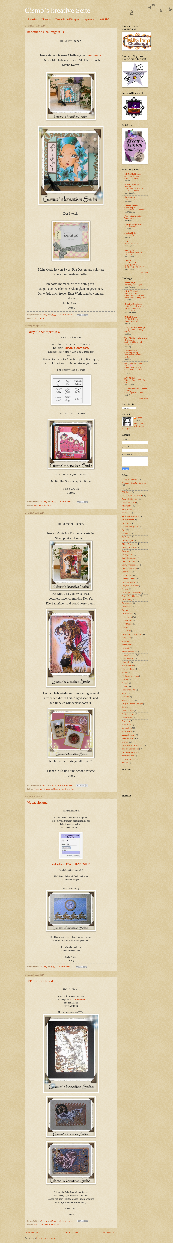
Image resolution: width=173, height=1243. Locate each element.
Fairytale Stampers (42, 505)
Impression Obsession (132, 634)
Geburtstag (127, 600)
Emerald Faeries (129, 579)
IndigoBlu (126, 638)
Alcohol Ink (127, 506)
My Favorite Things (130, 676)
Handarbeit (127, 620)
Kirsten (127, 261)
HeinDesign (127, 624)
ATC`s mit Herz (77, 999)
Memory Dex (128, 669)
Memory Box (128, 666)
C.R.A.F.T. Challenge (133, 291)
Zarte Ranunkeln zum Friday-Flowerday (133, 190)
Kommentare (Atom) (45, 1238)
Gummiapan (127, 614)
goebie (125, 763)
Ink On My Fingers (132, 174)
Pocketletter (127, 700)
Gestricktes (127, 607)
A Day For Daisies (129, 479)
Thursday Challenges (133, 285)
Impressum (89, 19)
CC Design (126, 537)
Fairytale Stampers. (76, 347)
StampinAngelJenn (133, 225)
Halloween (127, 617)
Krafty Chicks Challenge (134, 327)
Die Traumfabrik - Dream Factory (135, 390)
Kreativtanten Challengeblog (131, 352)
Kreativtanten (128, 652)
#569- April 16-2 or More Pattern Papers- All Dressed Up (134, 308)
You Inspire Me (130, 227)
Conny (139, 418)
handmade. (94, 55)
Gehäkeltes (127, 603)
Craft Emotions (128, 561)
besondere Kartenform (132, 745)
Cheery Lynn (127, 541)
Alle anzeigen (144, 272)
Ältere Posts (109, 1232)
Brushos (125, 534)
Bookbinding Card (130, 527)
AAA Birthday (130, 378)
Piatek (125, 693)
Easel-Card (126, 572)
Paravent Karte (128, 690)
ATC (123, 489)
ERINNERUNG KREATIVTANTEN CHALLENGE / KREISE (134, 265)
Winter (125, 742)
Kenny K (126, 648)
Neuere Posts (33, 1232)
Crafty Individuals (129, 568)
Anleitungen (127, 509)
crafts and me (128, 756)
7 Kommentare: (66, 315)
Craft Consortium (129, 558)
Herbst (125, 627)
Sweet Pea (39, 318)
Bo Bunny (126, 523)
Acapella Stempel (130, 499)
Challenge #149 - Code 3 (134, 393)
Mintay (125, 672)
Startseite (32, 19)
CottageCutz (127, 554)
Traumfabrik (127, 731)
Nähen (125, 683)
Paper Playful (130, 283)
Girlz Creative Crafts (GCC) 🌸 (133, 364)
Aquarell (125, 513)
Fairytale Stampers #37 (44, 332)
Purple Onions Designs (132, 704)
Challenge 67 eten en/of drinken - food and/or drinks (134, 369)
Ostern (125, 686)
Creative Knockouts (133, 304)
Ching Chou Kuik (129, 544)
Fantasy (125, 589)
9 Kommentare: (65, 785)
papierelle (129, 250)
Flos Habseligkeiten (133, 216)
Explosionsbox (128, 582)
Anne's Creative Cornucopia (131, 207)
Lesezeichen (127, 659)
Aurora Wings (128, 520)
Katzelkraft (126, 645)
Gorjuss (125, 610)
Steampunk (58, 789)
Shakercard (127, 718)
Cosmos (125, 551)
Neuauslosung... (38, 802)
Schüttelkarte (128, 714)
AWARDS (104, 19)
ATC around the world (132, 495)
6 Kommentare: (66, 1221)
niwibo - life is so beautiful (131, 186)
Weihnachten (128, 738)
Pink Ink (125, 697)
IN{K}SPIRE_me (131, 317)
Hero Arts (126, 631)
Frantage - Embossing (132, 593)
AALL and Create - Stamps (134, 483)
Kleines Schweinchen (133, 199)
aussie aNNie (130, 233)
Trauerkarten (129, 218)
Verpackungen (128, 735)
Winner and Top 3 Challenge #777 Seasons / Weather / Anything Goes (135, 295)
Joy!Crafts (126, 641)
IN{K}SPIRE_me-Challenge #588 (131, 320)
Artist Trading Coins (130, 516)
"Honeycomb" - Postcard (134, 210)
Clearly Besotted (129, 548)
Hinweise (46, 19)
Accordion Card (129, 502)
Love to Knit (129, 235)
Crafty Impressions (130, 565)
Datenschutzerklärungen (67, 19)
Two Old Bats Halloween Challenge (135, 339)
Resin (124, 707)
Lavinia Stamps (128, 655)
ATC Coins (126, 492)
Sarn (126, 241)
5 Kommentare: (65, 967)
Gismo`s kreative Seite (57, 10)
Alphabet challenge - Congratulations (133, 177)
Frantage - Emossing (43, 789)
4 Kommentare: (66, 502)
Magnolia (126, 662)
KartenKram (129, 197)
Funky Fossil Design (131, 596)
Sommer (126, 721)
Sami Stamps (128, 711)
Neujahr (125, 679)
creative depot (128, 759)
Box (123, 530)
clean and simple (129, 752)
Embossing (127, 575)
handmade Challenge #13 (45, 32)
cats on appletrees (130, 749)
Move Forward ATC (132, 244)
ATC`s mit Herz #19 (42, 981)
